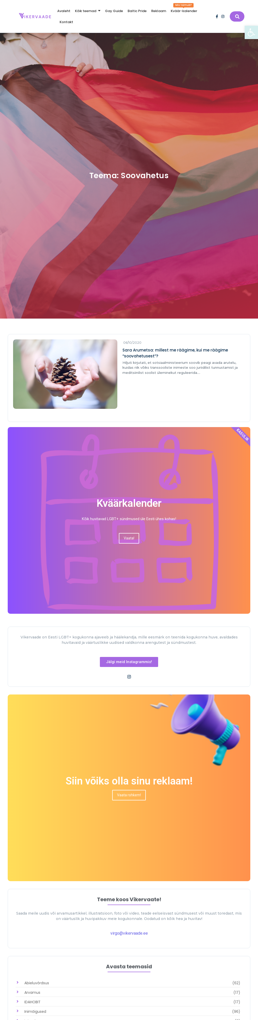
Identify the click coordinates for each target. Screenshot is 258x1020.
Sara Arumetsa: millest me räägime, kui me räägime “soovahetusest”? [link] (175, 353)
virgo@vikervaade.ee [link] (129, 933)
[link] (251, 32)
